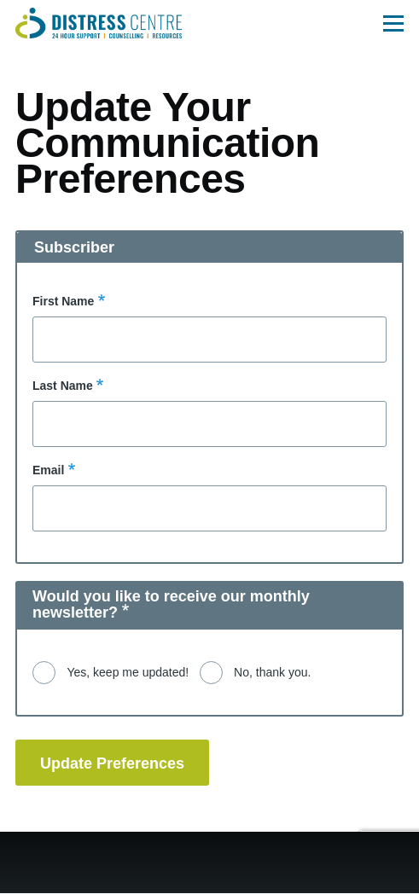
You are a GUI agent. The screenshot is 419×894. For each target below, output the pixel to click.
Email (48, 470)
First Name (63, 301)
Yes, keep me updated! (128, 672)
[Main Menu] (393, 23)
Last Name (62, 385)
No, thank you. (272, 672)
